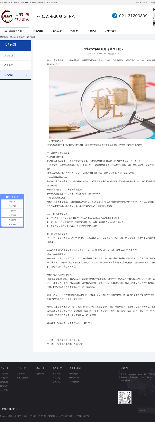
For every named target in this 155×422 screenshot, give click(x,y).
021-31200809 (133, 15)
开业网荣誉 (74, 377)
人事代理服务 (23, 377)
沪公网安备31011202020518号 (75, 416)
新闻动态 (21, 37)
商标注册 (40, 368)
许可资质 (4, 377)
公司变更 (4, 381)
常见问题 (92, 30)
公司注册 (57, 30)
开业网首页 (38, 30)
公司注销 (4, 386)
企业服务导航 (15, 30)
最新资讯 (8, 56)
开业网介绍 (140, 2)
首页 (12, 37)
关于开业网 (110, 30)
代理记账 (74, 30)
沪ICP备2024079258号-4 (49, 416)
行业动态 (8, 65)
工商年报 (4, 390)
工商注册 (4, 373)
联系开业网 (74, 381)
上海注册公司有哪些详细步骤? (69, 344)
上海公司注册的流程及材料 (67, 340)
